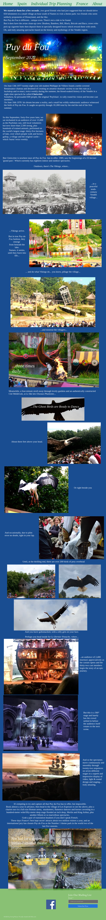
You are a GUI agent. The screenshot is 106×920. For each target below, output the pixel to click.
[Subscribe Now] (83, 906)
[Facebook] (51, 904)
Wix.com (33, 916)
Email (70, 898)
